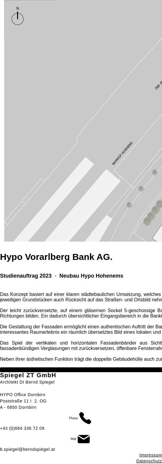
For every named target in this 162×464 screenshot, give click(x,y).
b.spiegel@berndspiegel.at (27, 449)
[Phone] (81, 418)
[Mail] (81, 439)
